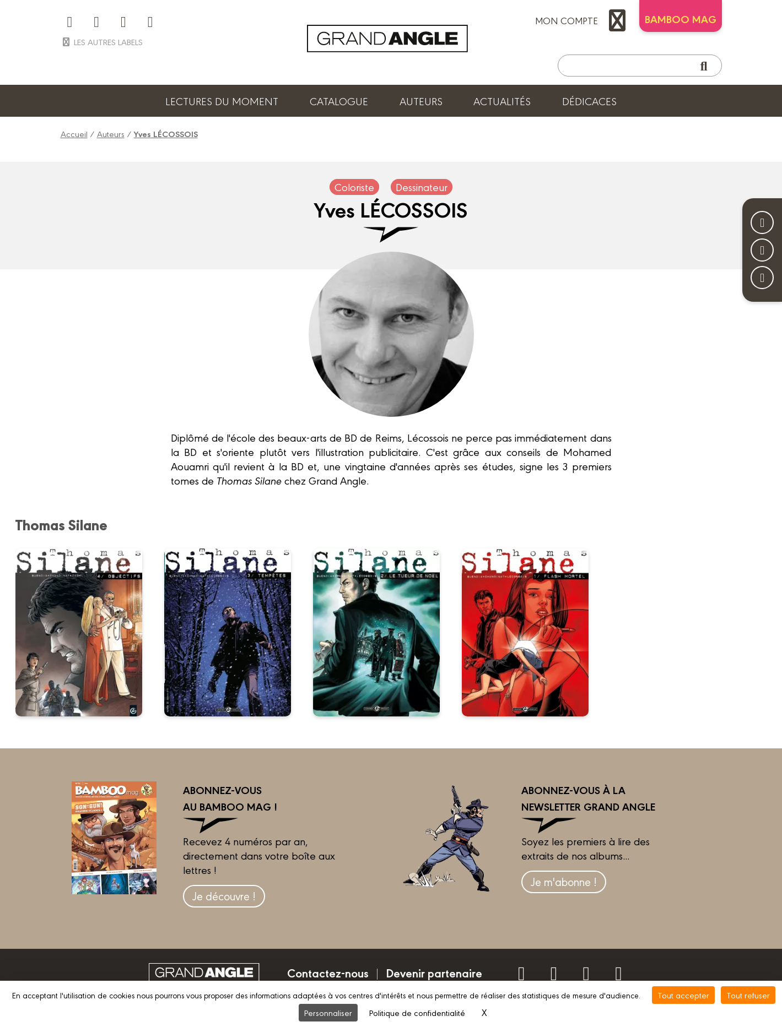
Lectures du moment (221, 101)
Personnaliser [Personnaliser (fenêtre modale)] (328, 1012)
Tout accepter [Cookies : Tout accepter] (683, 995)
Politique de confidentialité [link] (417, 1012)
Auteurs (421, 101)
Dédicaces (589, 101)
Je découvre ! (224, 895)
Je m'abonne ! (564, 881)
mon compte (583, 20)
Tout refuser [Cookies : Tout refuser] (748, 995)
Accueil (74, 133)
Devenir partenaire (434, 972)
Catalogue (339, 101)
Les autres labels (102, 41)
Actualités (502, 101)
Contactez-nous (328, 972)
